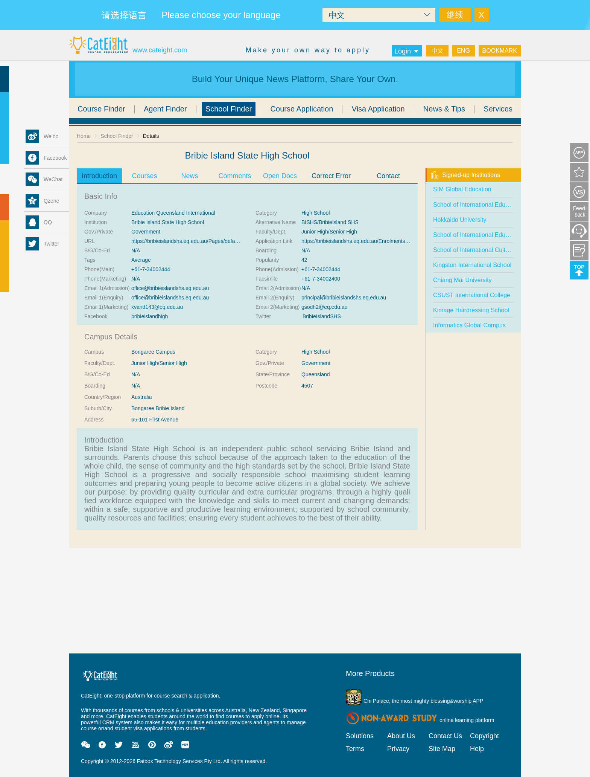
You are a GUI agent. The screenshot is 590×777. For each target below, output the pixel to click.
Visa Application (378, 109)
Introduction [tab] (99, 176)
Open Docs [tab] (280, 176)
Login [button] (407, 51)
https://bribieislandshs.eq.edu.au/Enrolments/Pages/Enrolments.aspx (381, 241)
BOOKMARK (499, 50)
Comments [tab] (234, 176)
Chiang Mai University (462, 280)
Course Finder (101, 109)
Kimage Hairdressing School (471, 310)
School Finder (228, 109)
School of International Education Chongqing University (506, 205)
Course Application (302, 109)
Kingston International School (472, 265)
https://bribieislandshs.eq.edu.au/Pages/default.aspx (192, 241)
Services (498, 109)
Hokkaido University (459, 220)
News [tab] (189, 176)
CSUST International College (471, 295)
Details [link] (151, 136)
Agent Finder (165, 109)
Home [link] (84, 136)
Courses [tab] (144, 176)
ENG (463, 50)
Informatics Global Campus (469, 325)
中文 (437, 50)
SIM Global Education (462, 189)
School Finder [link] (116, 136)
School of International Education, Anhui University (500, 235)
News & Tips (444, 109)
